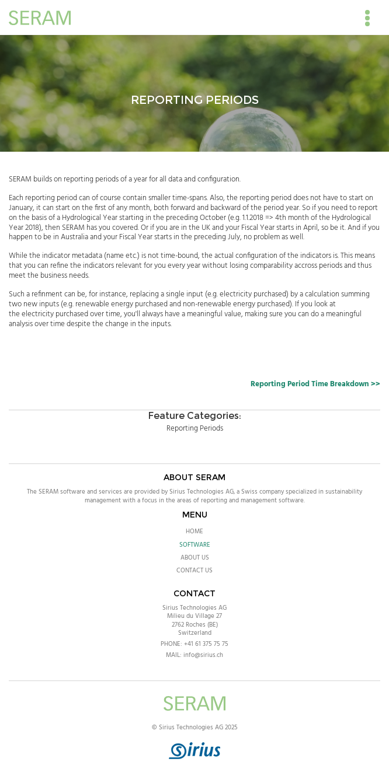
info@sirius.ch (203, 655)
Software (194, 545)
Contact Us (194, 570)
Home (194, 531)
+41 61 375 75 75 (206, 644)
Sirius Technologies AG (194, 608)
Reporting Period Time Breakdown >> (315, 384)
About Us (194, 558)
